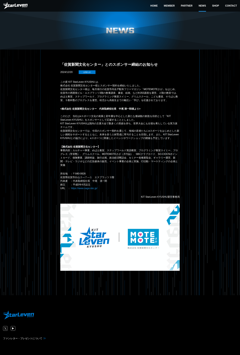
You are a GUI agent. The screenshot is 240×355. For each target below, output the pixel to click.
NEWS (202, 5)
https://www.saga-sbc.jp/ (84, 188)
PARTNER (186, 5)
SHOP (215, 5)
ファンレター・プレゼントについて (22, 338)
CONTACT (231, 5)
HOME (154, 5)
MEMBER (169, 5)
